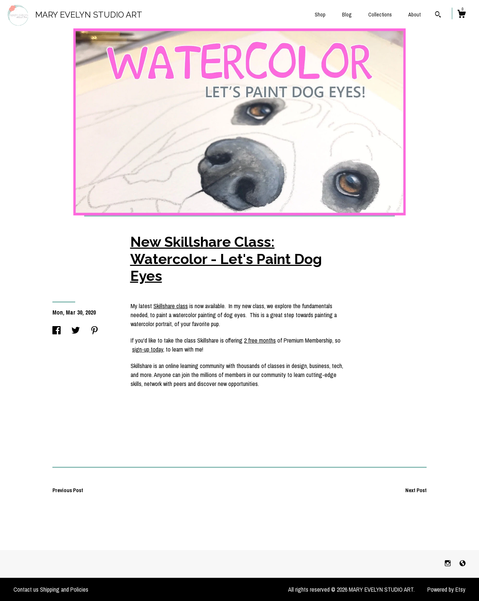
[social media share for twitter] (75, 331)
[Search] (438, 15)
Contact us (26, 589)
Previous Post (67, 490)
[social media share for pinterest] (94, 331)
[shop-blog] (463, 563)
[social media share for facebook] (56, 331)
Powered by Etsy (446, 589)
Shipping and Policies (64, 589)
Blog (347, 14)
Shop (320, 14)
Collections (380, 14)
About (414, 14)
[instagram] (448, 563)
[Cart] (461, 15)
